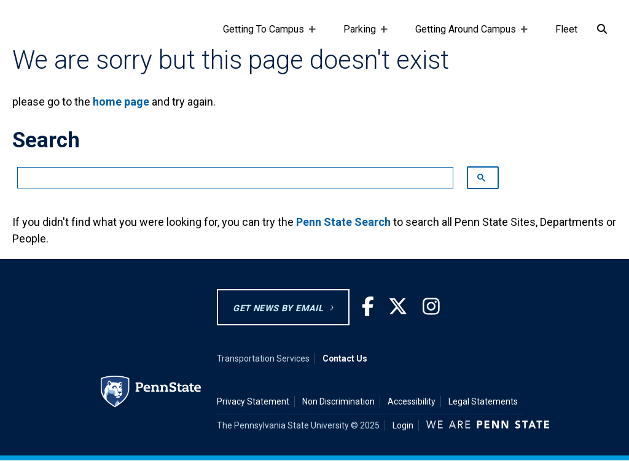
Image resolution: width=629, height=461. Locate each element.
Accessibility (412, 401)
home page (121, 101)
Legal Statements (483, 401)
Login (403, 425)
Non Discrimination (338, 401)
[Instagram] (431, 306)
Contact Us (344, 358)
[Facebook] (368, 306)
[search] (229, 178)
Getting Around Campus (468, 35)
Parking (362, 35)
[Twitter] (398, 306)
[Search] (602, 29)
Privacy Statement (253, 401)
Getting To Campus (266, 35)
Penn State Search (343, 221)
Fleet (566, 29)
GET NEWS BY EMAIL (278, 308)
